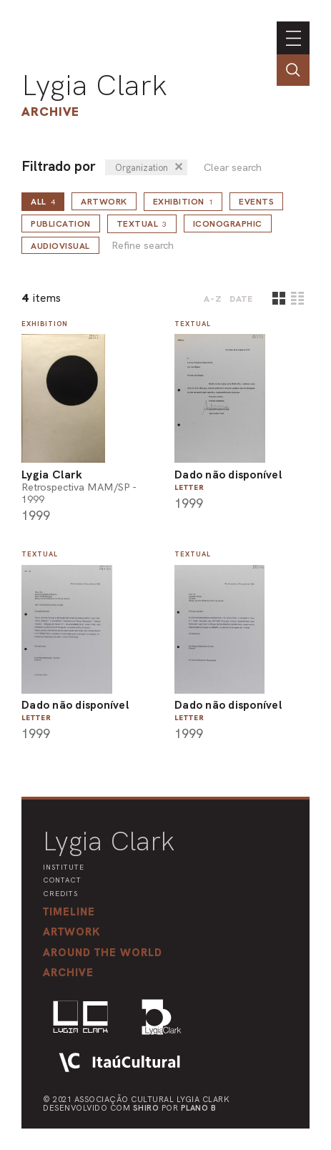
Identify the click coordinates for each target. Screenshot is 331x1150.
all (43, 201)
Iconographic (227, 224)
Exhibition (183, 201)
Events (256, 201)
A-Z (213, 299)
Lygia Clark (94, 85)
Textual (142, 224)
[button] (102, 952)
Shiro (146, 1108)
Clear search (233, 168)
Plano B (199, 1108)
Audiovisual (60, 246)
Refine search (143, 246)
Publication (61, 224)
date (241, 299)
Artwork (104, 201)
